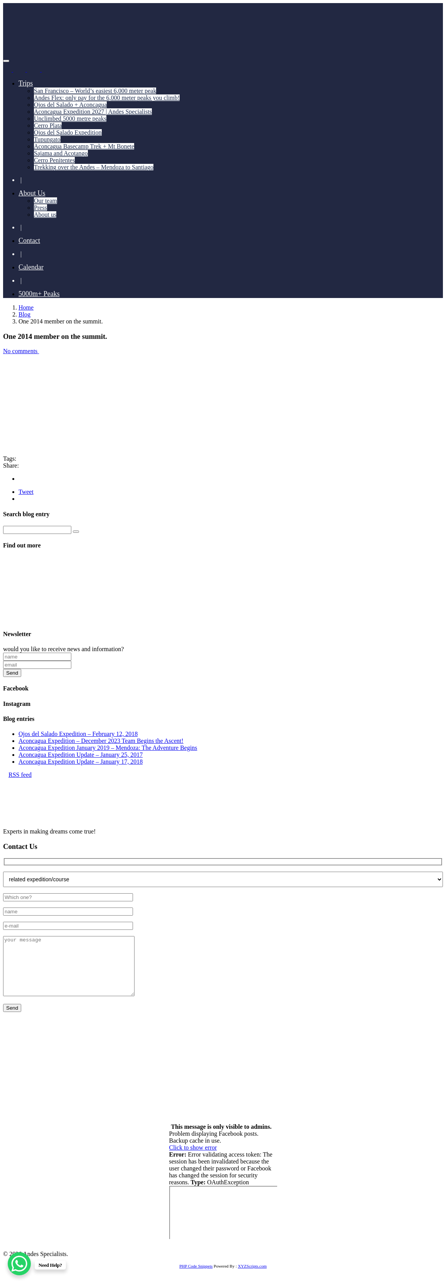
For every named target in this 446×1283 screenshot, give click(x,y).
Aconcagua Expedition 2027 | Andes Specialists (93, 111)
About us (45, 214)
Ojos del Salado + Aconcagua (70, 104)
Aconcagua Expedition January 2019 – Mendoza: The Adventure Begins (108, 747)
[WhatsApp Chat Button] (19, 1263)
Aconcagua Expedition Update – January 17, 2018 (81, 761)
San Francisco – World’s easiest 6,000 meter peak (95, 91)
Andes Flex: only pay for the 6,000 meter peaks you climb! (107, 97)
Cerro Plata (48, 125)
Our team (45, 200)
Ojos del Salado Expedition (68, 132)
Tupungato (47, 139)
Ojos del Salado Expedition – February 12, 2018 (78, 734)
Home (26, 307)
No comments (23, 351)
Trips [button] (26, 83)
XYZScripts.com (252, 1277)
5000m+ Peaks (39, 294)
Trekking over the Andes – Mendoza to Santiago (93, 167)
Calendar (31, 267)
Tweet (26, 491)
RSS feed (17, 774)
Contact (29, 240)
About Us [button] (32, 193)
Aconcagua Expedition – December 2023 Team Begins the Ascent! (101, 740)
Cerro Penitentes (54, 160)
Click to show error (193, 1159)
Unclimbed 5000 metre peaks (70, 118)
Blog (24, 314)
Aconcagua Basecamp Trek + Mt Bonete (84, 146)
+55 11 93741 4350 (89, 1074)
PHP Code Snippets (195, 1277)
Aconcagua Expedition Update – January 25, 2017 (81, 754)
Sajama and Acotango (61, 153)
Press (40, 207)
